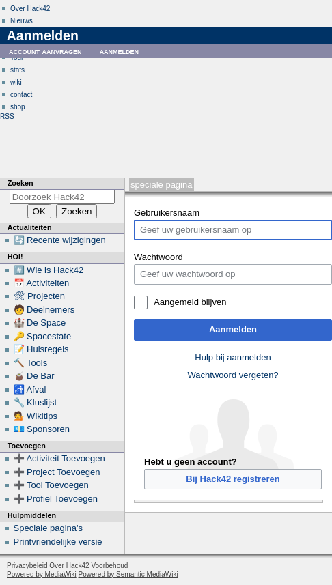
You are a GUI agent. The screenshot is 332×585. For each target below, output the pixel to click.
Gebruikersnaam (166, 213)
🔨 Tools (31, 363)
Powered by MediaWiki (42, 574)
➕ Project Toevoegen (57, 472)
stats (17, 70)
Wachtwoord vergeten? (232, 375)
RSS (7, 116)
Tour (16, 57)
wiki (16, 82)
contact (21, 94)
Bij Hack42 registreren (232, 479)
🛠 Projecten (40, 296)
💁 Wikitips (35, 416)
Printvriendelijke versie (58, 542)
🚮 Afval (30, 389)
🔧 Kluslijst (35, 402)
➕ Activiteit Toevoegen (59, 458)
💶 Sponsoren (42, 429)
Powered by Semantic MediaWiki (128, 574)
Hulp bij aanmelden (233, 357)
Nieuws (21, 21)
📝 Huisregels (41, 349)
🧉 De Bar (34, 376)
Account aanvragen (45, 51)
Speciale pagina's (48, 528)
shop (17, 107)
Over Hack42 (30, 8)
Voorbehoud (109, 565)
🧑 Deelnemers (44, 309)
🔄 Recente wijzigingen (60, 240)
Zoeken (20, 183)
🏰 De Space (40, 322)
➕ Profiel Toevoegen (56, 499)
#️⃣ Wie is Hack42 (49, 270)
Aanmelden (233, 329)
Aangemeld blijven (190, 302)
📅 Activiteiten (42, 283)
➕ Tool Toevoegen (51, 485)
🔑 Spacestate (43, 336)
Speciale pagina (161, 185)
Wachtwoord (158, 257)
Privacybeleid (27, 565)
